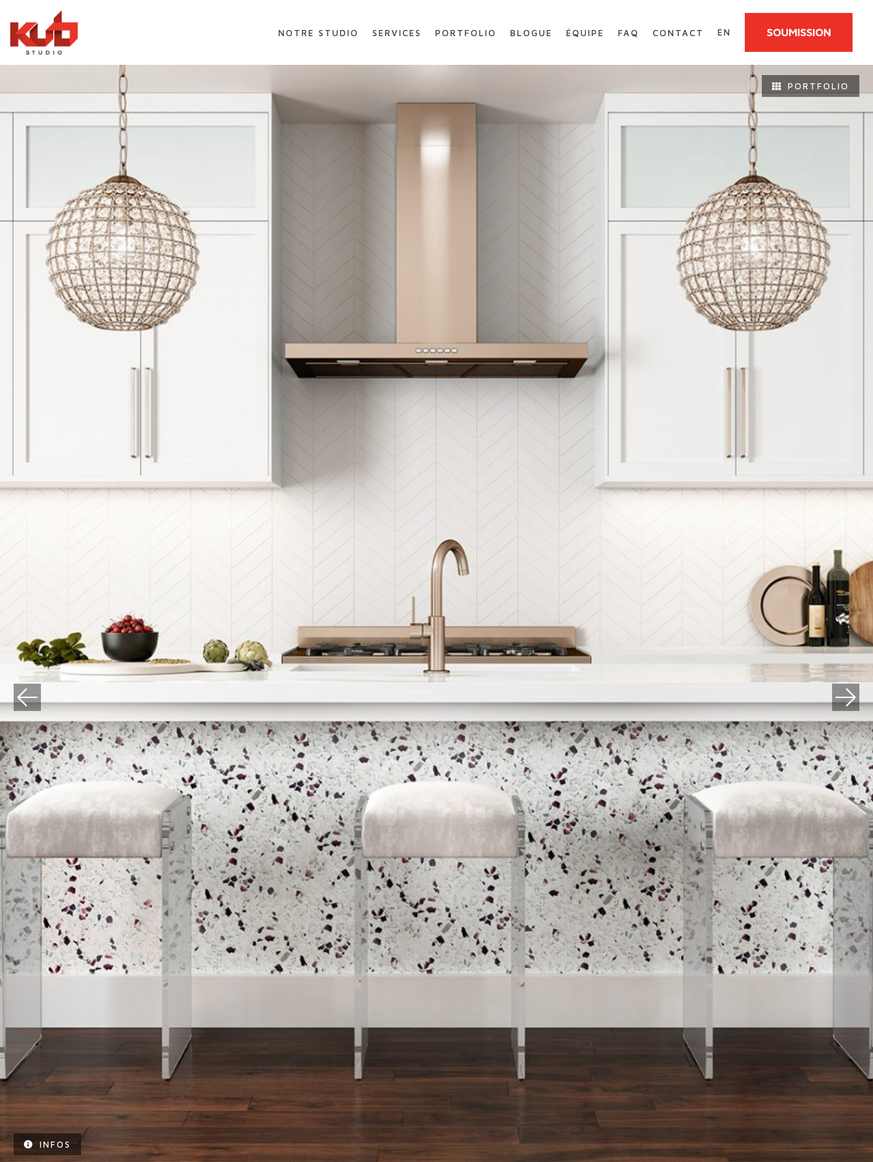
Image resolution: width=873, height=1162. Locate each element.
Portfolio (466, 32)
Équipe (585, 32)
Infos (47, 1144)
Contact (678, 32)
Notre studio (318, 32)
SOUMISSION (799, 32)
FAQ (628, 32)
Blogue (531, 32)
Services (396, 32)
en (724, 32)
